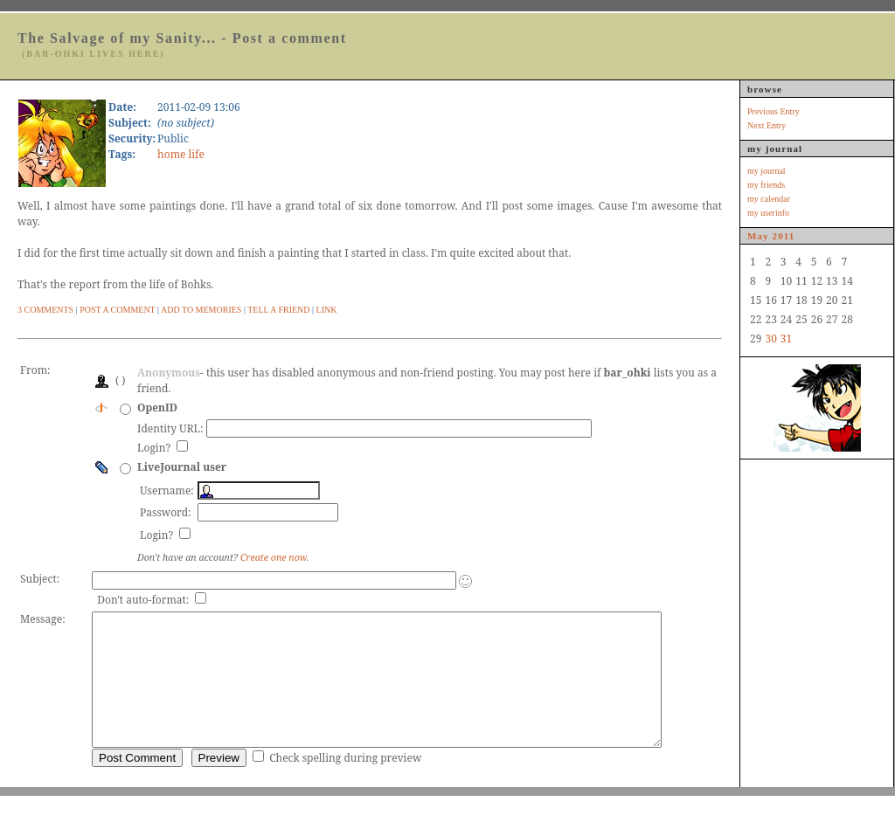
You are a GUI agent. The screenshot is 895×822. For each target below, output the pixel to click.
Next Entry (766, 125)
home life (181, 154)
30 (770, 338)
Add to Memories (201, 309)
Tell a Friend (278, 309)
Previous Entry (773, 111)
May (758, 236)
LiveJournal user (181, 466)
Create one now (273, 557)
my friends (766, 185)
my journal (766, 171)
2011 (784, 236)
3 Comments (45, 309)
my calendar (768, 199)
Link (326, 309)
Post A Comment (117, 309)
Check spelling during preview (345, 784)
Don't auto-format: (144, 599)
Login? (155, 447)
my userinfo (768, 213)
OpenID (157, 407)
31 (786, 338)
